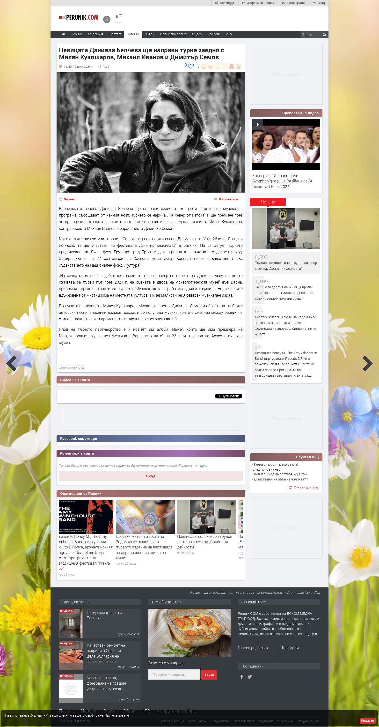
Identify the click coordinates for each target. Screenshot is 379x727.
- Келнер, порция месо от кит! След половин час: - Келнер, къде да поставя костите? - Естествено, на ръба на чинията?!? (280, 471)
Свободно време (173, 34)
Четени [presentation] (268, 202)
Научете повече (116, 715)
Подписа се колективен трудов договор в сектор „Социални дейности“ (210, 542)
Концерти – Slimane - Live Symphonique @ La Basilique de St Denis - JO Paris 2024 (282, 181)
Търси (209, 674)
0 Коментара (228, 199)
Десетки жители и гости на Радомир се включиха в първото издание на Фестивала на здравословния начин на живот (149, 547)
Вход (151, 476)
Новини (133, 34)
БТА (80, 368)
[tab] (268, 204)
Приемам (367, 720)
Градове (214, 34)
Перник (69, 199)
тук (203, 465)
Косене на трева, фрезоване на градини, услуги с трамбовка (107, 683)
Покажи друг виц (303, 487)
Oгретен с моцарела (166, 662)
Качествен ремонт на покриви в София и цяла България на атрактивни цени (106, 653)
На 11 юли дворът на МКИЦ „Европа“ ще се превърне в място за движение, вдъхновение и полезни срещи (284, 293)
